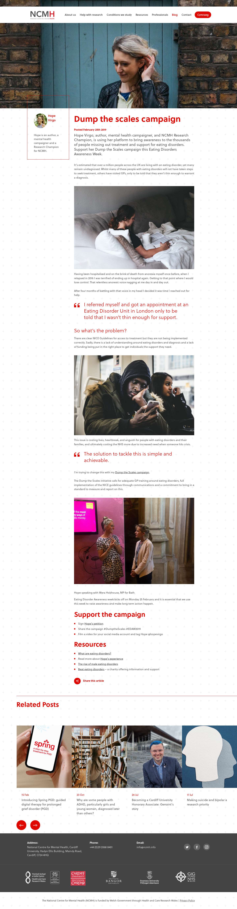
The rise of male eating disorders (98, 664)
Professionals (160, 15)
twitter (187, 847)
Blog (175, 15)
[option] (44, 771)
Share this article (89, 681)
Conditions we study (119, 15)
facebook (197, 847)
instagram (206, 847)
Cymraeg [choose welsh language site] (203, 15)
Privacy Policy (187, 900)
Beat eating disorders (91, 669)
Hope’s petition (93, 623)
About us (70, 15)
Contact (186, 15)
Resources (142, 15)
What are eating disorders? (94, 653)
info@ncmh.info (146, 847)
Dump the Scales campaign (132, 472)
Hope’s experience (111, 659)
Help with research (91, 15)
